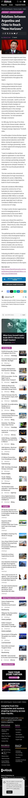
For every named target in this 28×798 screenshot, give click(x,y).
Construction (14, 401)
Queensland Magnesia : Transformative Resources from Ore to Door (9, 415)
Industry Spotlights (6, 365)
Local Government (6, 642)
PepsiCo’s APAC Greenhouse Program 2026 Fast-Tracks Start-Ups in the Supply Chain (9, 524)
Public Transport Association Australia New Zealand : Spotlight (8, 624)
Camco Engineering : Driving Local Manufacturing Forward (8, 603)
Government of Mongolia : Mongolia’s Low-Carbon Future (9, 636)
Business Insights (16, 12)
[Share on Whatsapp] (10, 33)
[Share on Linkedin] (12, 33)
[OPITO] (9, 342)
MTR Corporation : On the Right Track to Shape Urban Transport (9, 378)
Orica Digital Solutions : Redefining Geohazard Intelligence (8, 497)
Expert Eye (13, 492)
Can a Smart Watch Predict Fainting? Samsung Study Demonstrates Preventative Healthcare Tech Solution (9, 545)
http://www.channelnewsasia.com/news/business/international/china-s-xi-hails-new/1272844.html (13, 271)
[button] (2, 1)
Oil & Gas (13, 435)
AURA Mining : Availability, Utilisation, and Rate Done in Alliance (9, 439)
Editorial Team (7, 37)
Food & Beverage (5, 463)
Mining (12, 373)
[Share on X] (7, 33)
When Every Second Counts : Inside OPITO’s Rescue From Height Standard (14, 337)
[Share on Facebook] (5, 33)
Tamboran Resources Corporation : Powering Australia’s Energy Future (9, 387)
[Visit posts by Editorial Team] (2, 297)
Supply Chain (14, 382)
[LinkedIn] (26, 297)
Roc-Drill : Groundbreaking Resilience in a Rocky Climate (9, 406)
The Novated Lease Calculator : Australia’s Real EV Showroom (9, 488)
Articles (5, 12)
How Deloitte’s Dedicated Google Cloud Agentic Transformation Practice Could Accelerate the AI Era (9, 565)
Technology (14, 355)
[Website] (23, 297)
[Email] (14, 33)
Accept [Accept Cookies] (9, 792)
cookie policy (16, 789)
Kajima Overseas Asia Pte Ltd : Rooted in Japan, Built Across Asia (9, 396)
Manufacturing (5, 454)
